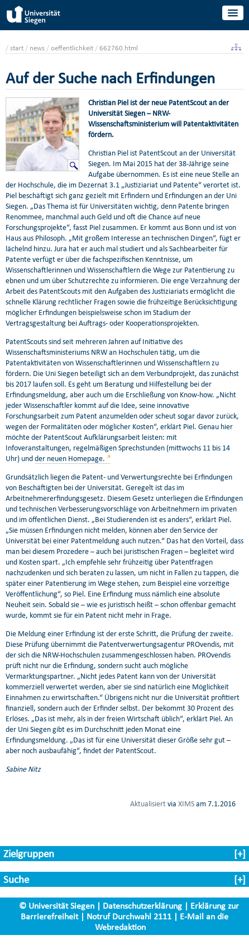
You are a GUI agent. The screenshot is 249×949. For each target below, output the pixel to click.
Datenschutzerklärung (142, 905)
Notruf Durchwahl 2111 (129, 916)
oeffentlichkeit (72, 48)
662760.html (118, 48)
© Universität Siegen (56, 905)
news (37, 48)
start (16, 48)
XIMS (186, 803)
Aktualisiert (148, 803)
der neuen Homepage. (70, 458)
